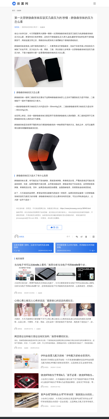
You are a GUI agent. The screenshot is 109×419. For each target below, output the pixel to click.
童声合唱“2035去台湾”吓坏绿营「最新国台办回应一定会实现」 (67, 395)
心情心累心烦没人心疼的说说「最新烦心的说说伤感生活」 (44, 300)
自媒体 (42, 27)
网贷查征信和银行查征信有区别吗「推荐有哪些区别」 (42, 336)
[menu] (94, 4)
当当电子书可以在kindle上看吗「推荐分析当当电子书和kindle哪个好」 (50, 264)
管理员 (16, 27)
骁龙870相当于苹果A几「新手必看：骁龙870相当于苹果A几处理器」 (67, 375)
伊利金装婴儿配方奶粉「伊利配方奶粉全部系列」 (66, 355)
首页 (13, 10)
